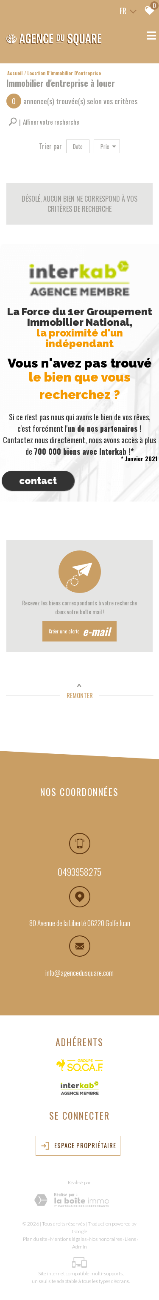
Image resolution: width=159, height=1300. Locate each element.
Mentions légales (68, 1239)
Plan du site (35, 1239)
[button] (43, 122)
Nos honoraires (105, 1239)
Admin (79, 1246)
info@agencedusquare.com (79, 973)
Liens (130, 1239)
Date (78, 146)
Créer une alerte (79, 631)
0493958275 (79, 872)
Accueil (14, 73)
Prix (108, 146)
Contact (38, 480)
